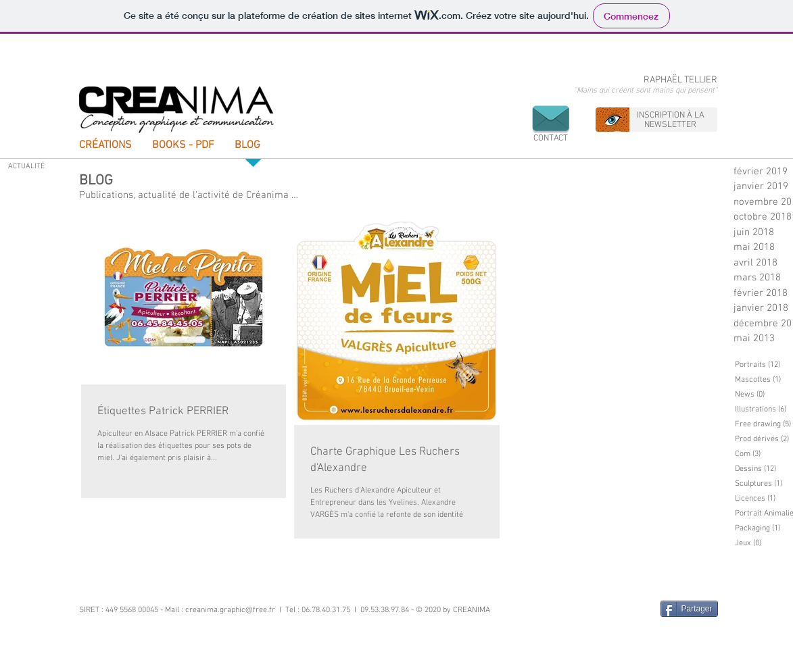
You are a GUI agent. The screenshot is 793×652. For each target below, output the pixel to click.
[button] (550, 118)
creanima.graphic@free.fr (230, 610)
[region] (656, 119)
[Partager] (689, 609)
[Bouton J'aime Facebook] (624, 609)
